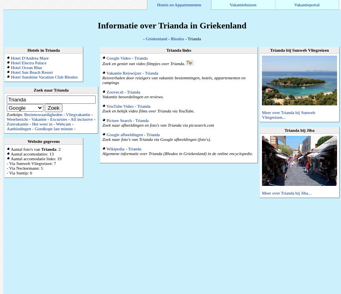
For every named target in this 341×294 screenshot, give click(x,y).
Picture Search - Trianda (128, 120)
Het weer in (42, 124)
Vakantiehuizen (243, 4)
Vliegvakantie (78, 114)
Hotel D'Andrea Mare (30, 58)
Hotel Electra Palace (29, 62)
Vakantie (38, 119)
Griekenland (156, 38)
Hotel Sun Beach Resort (32, 72)
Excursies (58, 119)
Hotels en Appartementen (179, 4)
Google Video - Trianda (127, 58)
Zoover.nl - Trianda (123, 92)
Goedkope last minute (54, 128)
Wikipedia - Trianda (124, 148)
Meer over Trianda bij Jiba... (286, 193)
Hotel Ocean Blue (26, 67)
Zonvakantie (17, 124)
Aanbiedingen (19, 128)
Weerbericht (17, 119)
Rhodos (177, 38)
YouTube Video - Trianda (128, 106)
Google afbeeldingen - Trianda (133, 134)
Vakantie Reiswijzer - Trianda (132, 73)
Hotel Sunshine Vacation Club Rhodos (44, 77)
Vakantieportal (307, 4)
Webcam (63, 124)
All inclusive (81, 119)
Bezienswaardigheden (43, 114)
